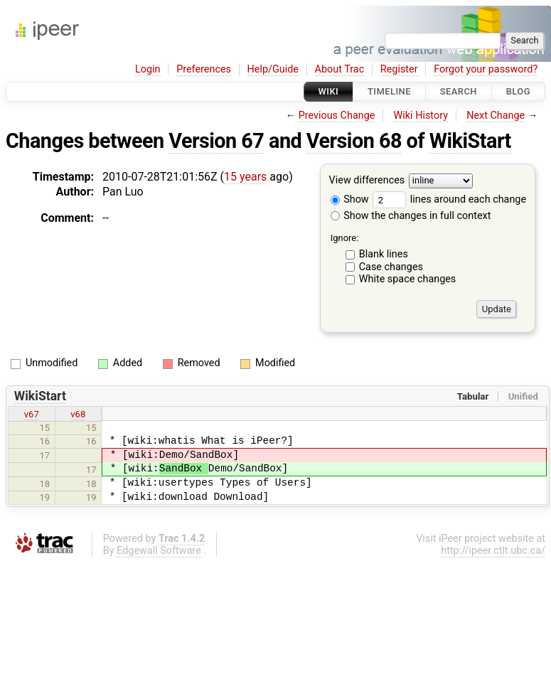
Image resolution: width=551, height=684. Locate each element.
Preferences (203, 69)
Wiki (329, 91)
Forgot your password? (485, 69)
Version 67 (216, 141)
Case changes (391, 267)
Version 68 (354, 141)
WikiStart (470, 141)
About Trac (340, 69)
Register (399, 69)
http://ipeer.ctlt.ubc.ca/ (493, 551)
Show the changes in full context (411, 216)
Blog (518, 91)
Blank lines (383, 254)
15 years (245, 176)
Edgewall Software (159, 551)
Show (350, 199)
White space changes (407, 279)
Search (458, 91)
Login (148, 69)
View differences (367, 181)
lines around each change (449, 199)
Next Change (495, 115)
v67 (31, 414)
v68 (77, 414)
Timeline (389, 91)
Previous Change (337, 115)
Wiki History (421, 115)
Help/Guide (273, 69)
